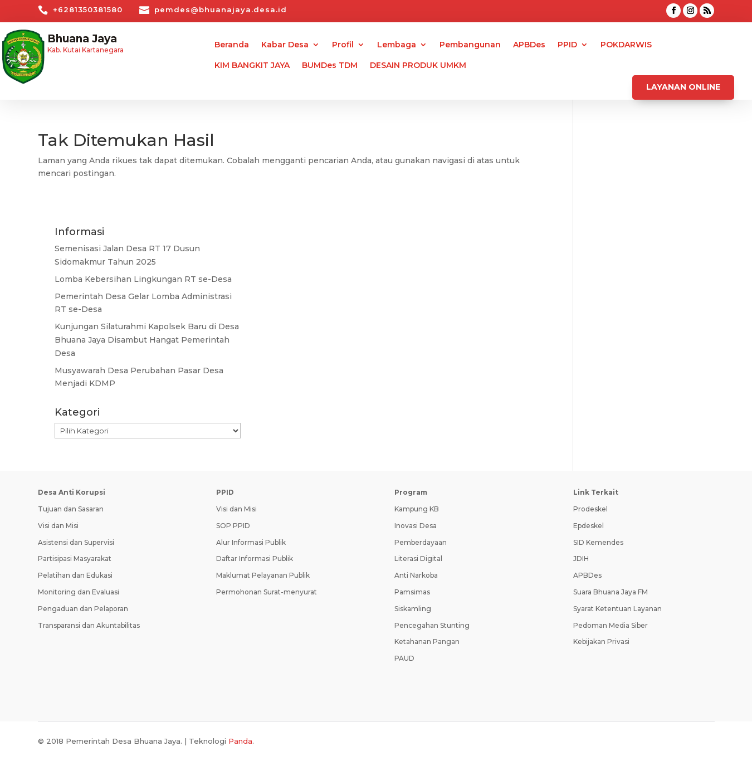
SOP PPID (233, 525)
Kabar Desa (285, 45)
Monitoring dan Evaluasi (78, 592)
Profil (343, 45)
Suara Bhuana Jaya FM (610, 592)
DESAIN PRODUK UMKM (418, 65)
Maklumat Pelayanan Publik (263, 575)
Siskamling (412, 608)
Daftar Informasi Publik (254, 558)
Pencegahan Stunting (432, 625)
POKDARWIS (626, 45)
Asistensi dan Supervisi (76, 542)
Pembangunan (470, 45)
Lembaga (396, 45)
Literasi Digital (418, 558)
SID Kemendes (598, 542)
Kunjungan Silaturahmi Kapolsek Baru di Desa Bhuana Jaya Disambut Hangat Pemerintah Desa (147, 339)
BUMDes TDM (330, 65)
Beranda (231, 45)
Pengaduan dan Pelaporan (83, 608)
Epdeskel (588, 525)
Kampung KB (416, 509)
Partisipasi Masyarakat (74, 558)
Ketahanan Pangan (427, 641)
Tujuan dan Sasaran (71, 509)
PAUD (404, 658)
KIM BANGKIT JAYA (252, 65)
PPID (567, 45)
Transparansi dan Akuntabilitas (89, 625)
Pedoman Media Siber (610, 625)
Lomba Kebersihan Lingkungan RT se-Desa (143, 279)
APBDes (529, 45)
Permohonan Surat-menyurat (266, 592)
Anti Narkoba (416, 575)
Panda (240, 740)
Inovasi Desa (415, 525)
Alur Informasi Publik (251, 542)
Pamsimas (412, 592)
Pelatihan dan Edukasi (75, 575)
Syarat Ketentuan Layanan (617, 608)
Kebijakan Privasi (601, 641)
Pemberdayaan (420, 542)
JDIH (581, 558)
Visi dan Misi (58, 525)
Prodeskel (590, 509)
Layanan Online (683, 87)
